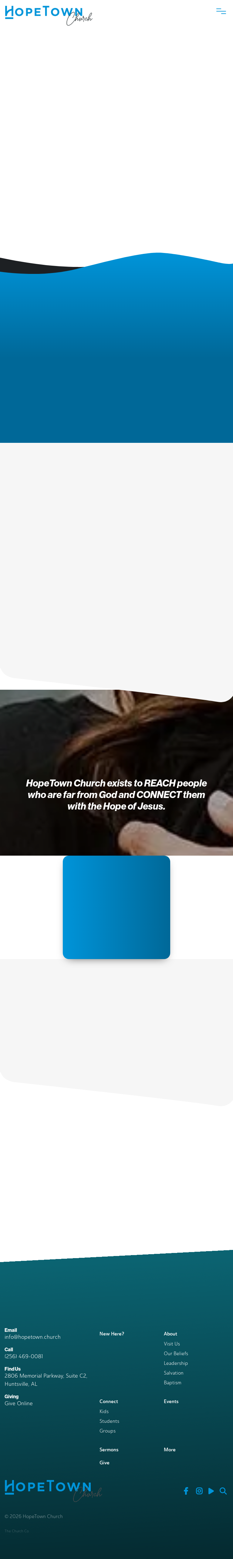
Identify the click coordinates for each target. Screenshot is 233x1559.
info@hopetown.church (33, 1337)
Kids (104, 1411)
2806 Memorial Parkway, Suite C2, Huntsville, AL (46, 1379)
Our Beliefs (176, 1353)
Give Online (19, 1403)
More (170, 1449)
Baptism (172, 1383)
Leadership (176, 1363)
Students (109, 1421)
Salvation (174, 1373)
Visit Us (172, 1344)
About (170, 1334)
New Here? (112, 1334)
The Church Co (17, 1531)
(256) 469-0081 (24, 1356)
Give (105, 1463)
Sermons (109, 1449)
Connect (109, 1401)
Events (171, 1401)
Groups (108, 1431)
